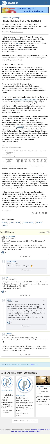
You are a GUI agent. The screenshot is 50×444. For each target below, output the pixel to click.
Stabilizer (20, 127)
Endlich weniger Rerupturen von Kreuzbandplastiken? (25, 400)
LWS (11, 222)
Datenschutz (42, 429)
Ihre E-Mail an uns (34, 431)
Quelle (18, 43)
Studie (4, 225)
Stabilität (39, 222)
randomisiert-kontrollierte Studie (24, 100)
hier (32, 365)
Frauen (4, 222)
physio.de (9, 3)
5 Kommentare (17, 32)
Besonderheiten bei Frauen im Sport (43, 391)
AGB (48, 429)
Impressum (34, 429)
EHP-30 (37, 175)
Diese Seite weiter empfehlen (19, 431)
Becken (17, 222)
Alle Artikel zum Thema (25, 421)
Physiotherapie (28, 222)
